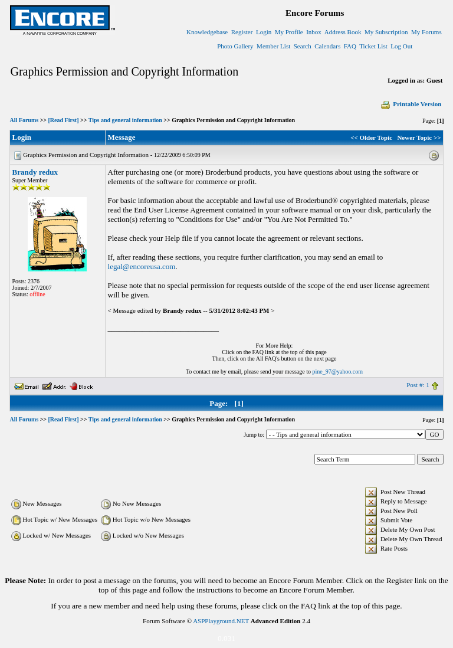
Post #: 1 (417, 384)
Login (263, 31)
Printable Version (410, 103)
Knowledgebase (207, 31)
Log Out (401, 46)
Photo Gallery (235, 46)
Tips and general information (125, 120)
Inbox (313, 31)
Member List (273, 46)
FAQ (350, 46)
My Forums (426, 31)
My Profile (289, 31)
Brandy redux (35, 172)
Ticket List (373, 46)
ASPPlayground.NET (221, 620)
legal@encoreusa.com (142, 266)
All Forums (24, 120)
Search (302, 46)
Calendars (327, 46)
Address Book (343, 31)
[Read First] (63, 120)
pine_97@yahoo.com (337, 371)
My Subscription (386, 31)
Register (242, 31)
